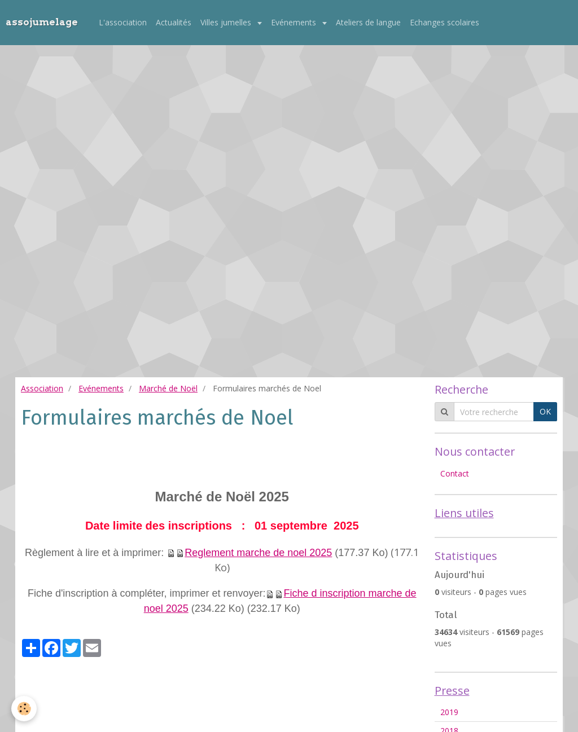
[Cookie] (24, 708)
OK (545, 411)
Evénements (294, 22)
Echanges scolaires (444, 22)
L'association (123, 22)
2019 (449, 712)
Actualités (173, 22)
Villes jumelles (226, 22)
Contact (454, 473)
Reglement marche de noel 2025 (258, 552)
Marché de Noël (168, 388)
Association (42, 388)
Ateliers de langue (368, 22)
